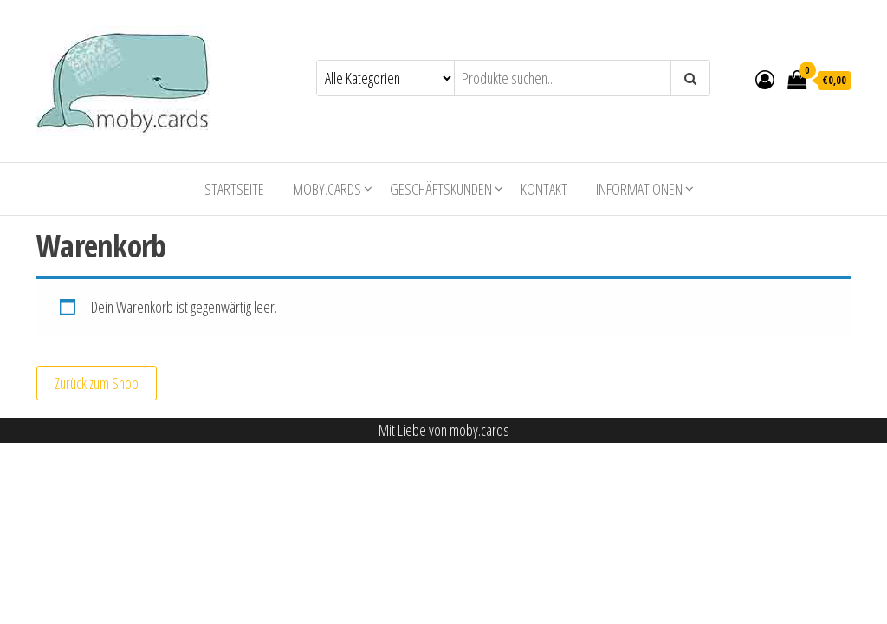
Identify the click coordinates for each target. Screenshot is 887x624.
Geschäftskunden (441, 189)
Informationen (639, 189)
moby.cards (327, 189)
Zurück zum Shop (97, 383)
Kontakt (544, 189)
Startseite (234, 189)
